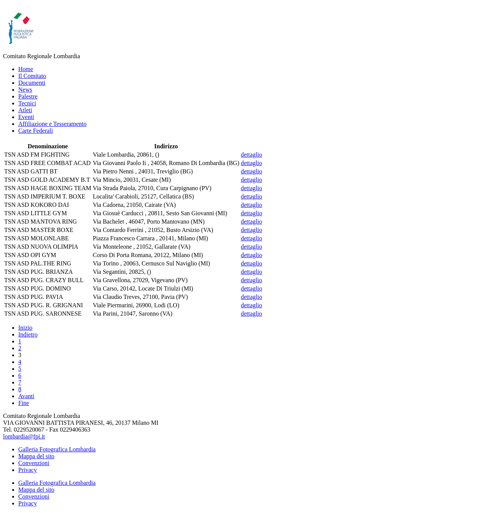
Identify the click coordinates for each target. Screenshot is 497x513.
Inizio (25, 327)
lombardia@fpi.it (24, 436)
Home (25, 69)
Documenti (31, 82)
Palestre (28, 96)
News (25, 89)
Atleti (25, 110)
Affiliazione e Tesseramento (52, 124)
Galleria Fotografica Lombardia (56, 449)
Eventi (26, 117)
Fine (23, 403)
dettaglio (251, 154)
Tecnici (27, 103)
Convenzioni (33, 463)
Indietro (28, 334)
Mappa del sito (36, 456)
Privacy (27, 470)
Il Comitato (32, 76)
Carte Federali (35, 130)
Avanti (26, 396)
